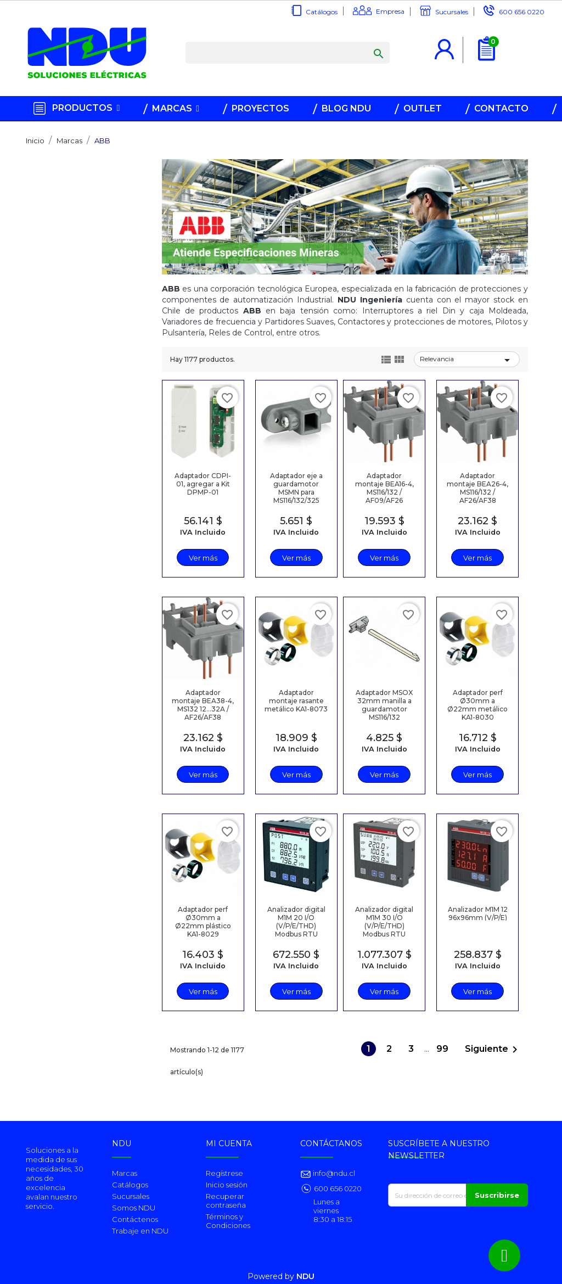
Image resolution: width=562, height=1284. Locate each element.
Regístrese (224, 1173)
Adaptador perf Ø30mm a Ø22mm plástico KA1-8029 (203, 921)
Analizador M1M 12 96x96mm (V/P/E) (478, 913)
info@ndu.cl (333, 1173)
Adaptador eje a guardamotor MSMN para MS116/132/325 (296, 488)
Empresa (390, 11)
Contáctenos (135, 1219)
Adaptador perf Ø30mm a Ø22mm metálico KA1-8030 (477, 704)
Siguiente (493, 1049)
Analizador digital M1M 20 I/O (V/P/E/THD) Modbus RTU (296, 921)
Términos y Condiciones (228, 1221)
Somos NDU (133, 1207)
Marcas (124, 1173)
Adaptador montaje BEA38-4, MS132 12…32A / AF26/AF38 (203, 704)
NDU (305, 1276)
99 (443, 1049)
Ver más (203, 557)
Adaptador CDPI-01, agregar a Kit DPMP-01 (203, 484)
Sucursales (451, 12)
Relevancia (467, 360)
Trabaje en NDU (140, 1230)
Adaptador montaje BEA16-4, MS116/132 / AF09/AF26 (384, 488)
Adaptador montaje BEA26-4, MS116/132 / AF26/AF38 (477, 488)
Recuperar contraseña (226, 1200)
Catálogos (322, 12)
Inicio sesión (227, 1184)
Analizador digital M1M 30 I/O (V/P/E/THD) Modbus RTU (384, 921)
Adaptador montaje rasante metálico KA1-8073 (296, 700)
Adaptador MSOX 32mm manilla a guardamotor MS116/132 (384, 704)
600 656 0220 (521, 12)
